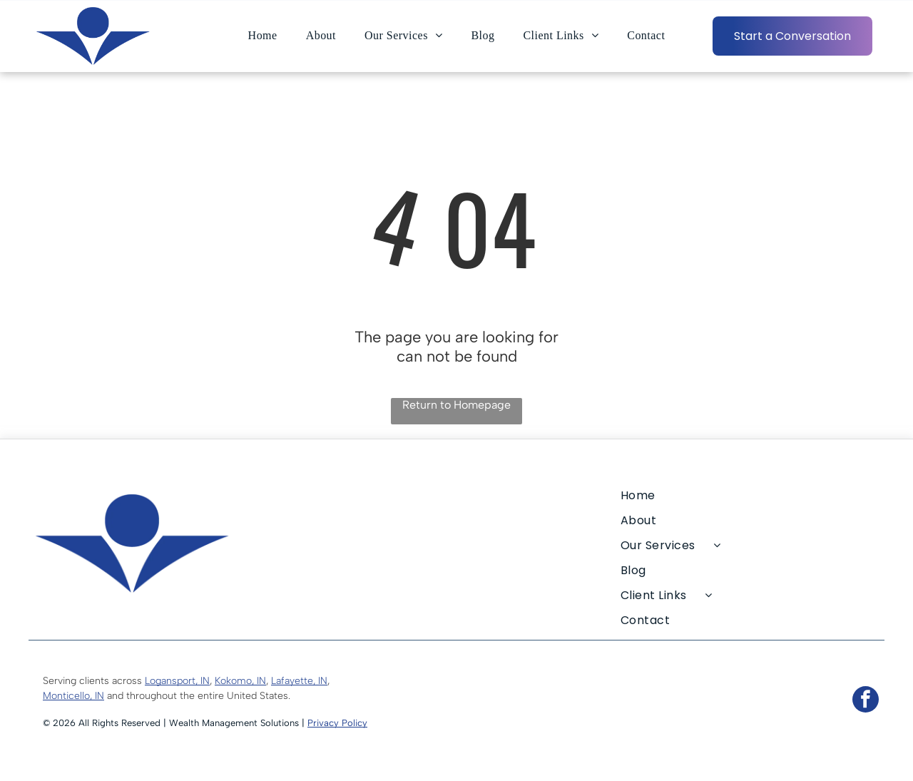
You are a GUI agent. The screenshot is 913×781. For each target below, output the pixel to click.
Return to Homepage (456, 405)
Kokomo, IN (240, 681)
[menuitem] (263, 36)
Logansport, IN (177, 681)
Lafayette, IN (299, 681)
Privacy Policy (337, 723)
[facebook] (865, 701)
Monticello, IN (73, 696)
